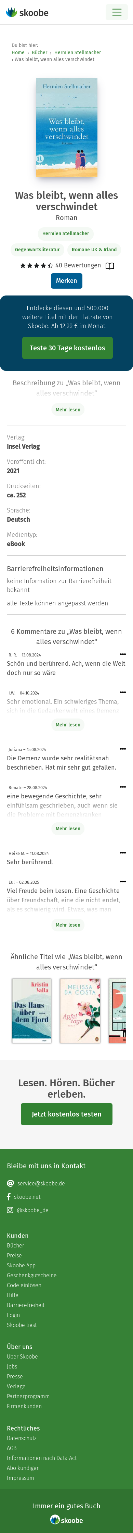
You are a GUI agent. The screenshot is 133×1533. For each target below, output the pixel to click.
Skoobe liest (22, 1325)
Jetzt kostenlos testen (67, 1114)
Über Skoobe (22, 1356)
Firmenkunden (24, 1406)
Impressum (20, 1478)
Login (13, 1315)
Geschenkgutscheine (32, 1275)
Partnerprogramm (28, 1396)
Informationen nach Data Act (42, 1458)
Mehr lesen (68, 725)
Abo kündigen (23, 1468)
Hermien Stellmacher (77, 53)
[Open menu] (117, 12)
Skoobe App (21, 1265)
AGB (12, 1448)
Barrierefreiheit (25, 1305)
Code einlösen (24, 1285)
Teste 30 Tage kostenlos (67, 348)
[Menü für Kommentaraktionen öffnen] (123, 654)
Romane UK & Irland (94, 250)
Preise (14, 1255)
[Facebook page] (66, 1197)
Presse (15, 1376)
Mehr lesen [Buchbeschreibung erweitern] (68, 410)
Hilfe (12, 1295)
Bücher (39, 53)
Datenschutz (22, 1438)
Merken (66, 281)
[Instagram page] (66, 1210)
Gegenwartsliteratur (37, 250)
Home (18, 53)
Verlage (16, 1386)
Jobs (12, 1366)
